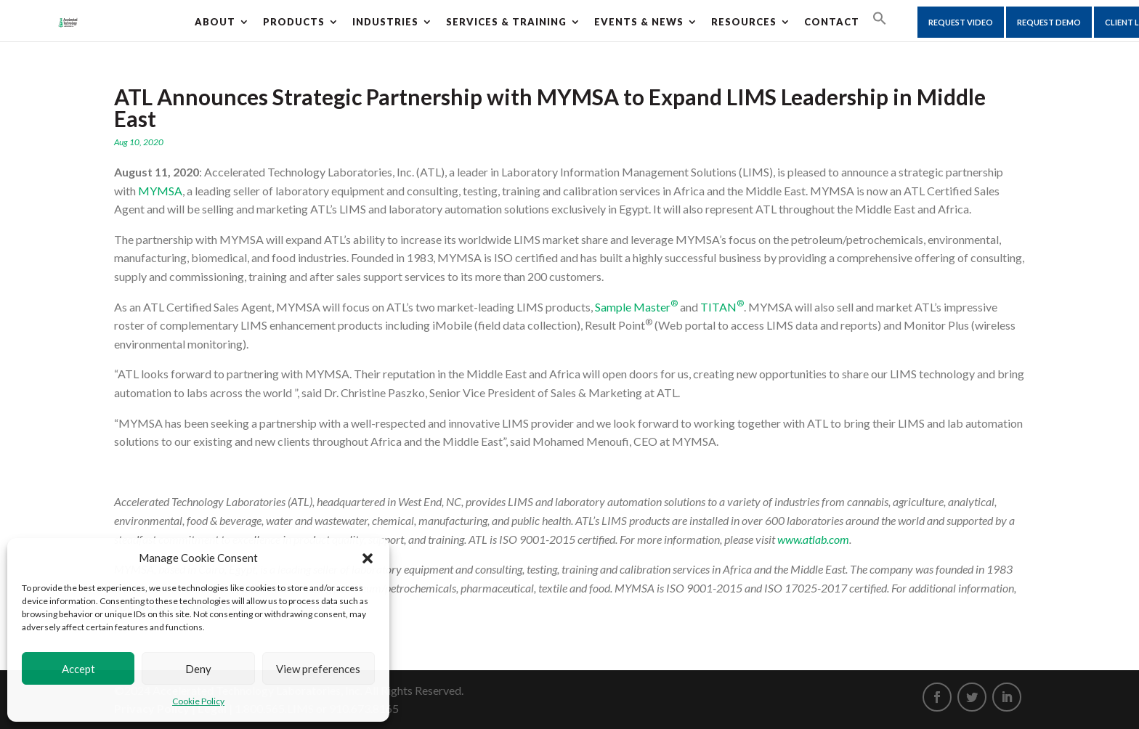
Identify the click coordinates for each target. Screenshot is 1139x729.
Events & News (639, 22)
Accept (78, 668)
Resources (744, 22)
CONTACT (831, 22)
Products (294, 22)
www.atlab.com (813, 539)
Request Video (960, 22)
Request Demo (1049, 22)
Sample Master (636, 307)
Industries (385, 22)
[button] (367, 558)
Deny (198, 668)
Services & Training (506, 22)
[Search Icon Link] (879, 19)
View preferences (318, 668)
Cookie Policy (198, 701)
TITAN (722, 307)
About (215, 22)
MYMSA (160, 190)
